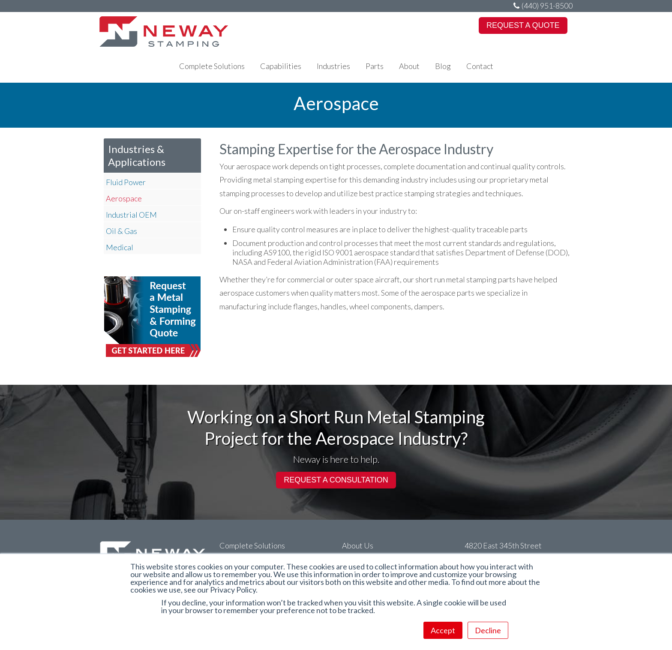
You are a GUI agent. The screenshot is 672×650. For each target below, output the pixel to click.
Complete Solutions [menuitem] (212, 66)
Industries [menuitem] (333, 66)
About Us (357, 545)
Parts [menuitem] (375, 66)
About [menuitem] (409, 66)
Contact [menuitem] (479, 66)
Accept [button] (443, 630)
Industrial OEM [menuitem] (131, 214)
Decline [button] (488, 630)
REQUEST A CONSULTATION (336, 480)
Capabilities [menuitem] (280, 66)
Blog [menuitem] (443, 66)
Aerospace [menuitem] (124, 198)
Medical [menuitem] (119, 247)
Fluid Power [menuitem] (126, 182)
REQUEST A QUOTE (523, 25)
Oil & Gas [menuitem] (121, 231)
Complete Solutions (252, 545)
